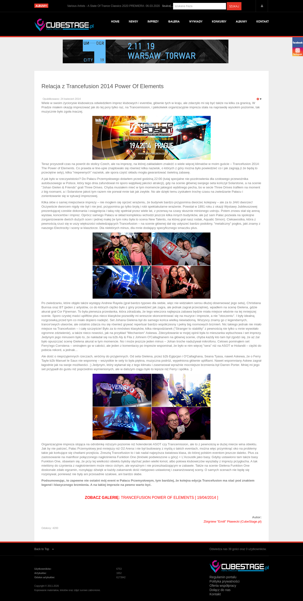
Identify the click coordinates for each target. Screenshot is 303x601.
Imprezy (153, 21)
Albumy (241, 21)
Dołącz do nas (220, 590)
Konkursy (219, 21)
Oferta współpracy (222, 585)
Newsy (133, 21)
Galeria (174, 21)
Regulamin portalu (222, 577)
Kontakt (262, 21)
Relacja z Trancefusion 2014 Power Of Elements (102, 86)
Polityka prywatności (224, 581)
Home (115, 21)
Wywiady (195, 21)
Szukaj (234, 6)
